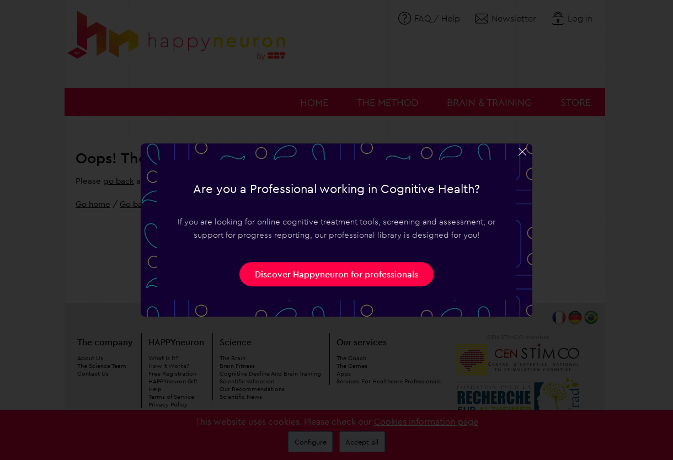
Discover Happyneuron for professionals (336, 274)
